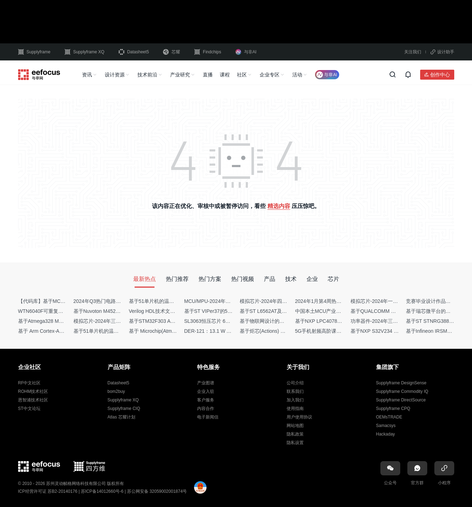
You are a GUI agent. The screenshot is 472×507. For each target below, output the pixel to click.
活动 (297, 75)
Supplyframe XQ (84, 52)
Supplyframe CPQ (393, 408)
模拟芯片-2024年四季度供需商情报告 (281, 301)
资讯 (87, 75)
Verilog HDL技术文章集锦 (157, 311)
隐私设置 (295, 442)
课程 (225, 75)
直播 (208, 75)
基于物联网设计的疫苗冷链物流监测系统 (284, 321)
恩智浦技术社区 (33, 399)
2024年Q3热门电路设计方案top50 (111, 301)
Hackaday (385, 434)
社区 (242, 75)
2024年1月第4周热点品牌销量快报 (333, 301)
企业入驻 (205, 391)
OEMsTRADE (389, 417)
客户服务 (205, 399)
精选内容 (278, 206)
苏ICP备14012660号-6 (102, 491)
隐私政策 (295, 434)
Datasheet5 (134, 52)
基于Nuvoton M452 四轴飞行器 (108, 311)
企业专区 (270, 75)
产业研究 (180, 75)
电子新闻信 (207, 417)
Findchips (207, 52)
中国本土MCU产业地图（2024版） (333, 311)
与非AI (245, 52)
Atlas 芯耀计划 (121, 417)
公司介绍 (295, 382)
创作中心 (440, 74)
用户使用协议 (299, 417)
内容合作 (205, 408)
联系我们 (295, 391)
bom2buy (116, 391)
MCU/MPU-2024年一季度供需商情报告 (227, 301)
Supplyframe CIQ (124, 408)
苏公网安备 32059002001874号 (157, 491)
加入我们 (295, 399)
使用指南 (295, 408)
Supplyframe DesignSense (401, 382)
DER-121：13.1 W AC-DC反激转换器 (225, 331)
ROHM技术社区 (33, 391)
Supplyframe (34, 52)
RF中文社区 (29, 382)
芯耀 (171, 52)
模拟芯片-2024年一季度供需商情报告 (392, 301)
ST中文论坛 (29, 408)
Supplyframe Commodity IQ (402, 391)
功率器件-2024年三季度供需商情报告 (392, 321)
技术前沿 (147, 75)
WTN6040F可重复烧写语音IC (50, 311)
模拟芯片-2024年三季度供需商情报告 (115, 321)
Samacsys (386, 425)
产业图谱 (205, 382)
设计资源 (115, 75)
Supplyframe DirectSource (401, 399)
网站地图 (295, 425)
